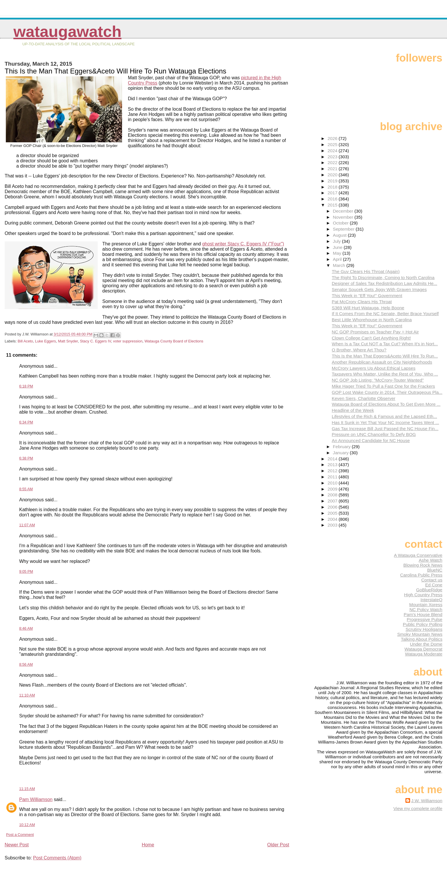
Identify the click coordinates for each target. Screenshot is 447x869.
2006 (333, 506)
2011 (333, 476)
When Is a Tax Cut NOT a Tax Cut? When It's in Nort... (385, 343)
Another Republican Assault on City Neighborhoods (382, 362)
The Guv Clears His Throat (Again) (366, 271)
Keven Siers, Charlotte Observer (364, 398)
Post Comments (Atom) (57, 857)
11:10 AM (27, 695)
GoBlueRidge (429, 589)
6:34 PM (26, 422)
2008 (333, 494)
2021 (333, 168)
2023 (333, 156)
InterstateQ (431, 599)
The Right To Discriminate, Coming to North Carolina (383, 277)
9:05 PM (26, 571)
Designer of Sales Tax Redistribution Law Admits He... (384, 283)
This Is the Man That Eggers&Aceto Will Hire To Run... (385, 355)
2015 (333, 204)
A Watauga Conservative (418, 555)
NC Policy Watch (426, 609)
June (338, 247)
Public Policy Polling (422, 624)
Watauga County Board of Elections (173, 341)
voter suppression (127, 341)
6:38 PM (26, 458)
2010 (333, 482)
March (339, 265)
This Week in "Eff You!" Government (367, 295)
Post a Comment (20, 834)
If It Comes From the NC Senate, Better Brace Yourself (385, 313)
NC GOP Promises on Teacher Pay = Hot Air (375, 331)
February (342, 446)
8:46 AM (26, 628)
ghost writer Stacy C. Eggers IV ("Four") (243, 243)
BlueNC (434, 570)
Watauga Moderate (423, 653)
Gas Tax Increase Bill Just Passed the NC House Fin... (385, 428)
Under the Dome (426, 644)
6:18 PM (26, 386)
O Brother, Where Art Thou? (359, 349)
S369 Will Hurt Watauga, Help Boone (368, 307)
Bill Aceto (25, 341)
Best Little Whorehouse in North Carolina (372, 319)
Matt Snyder (68, 341)
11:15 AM (27, 789)
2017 (333, 192)
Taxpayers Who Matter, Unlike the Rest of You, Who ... (385, 373)
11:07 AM (27, 525)
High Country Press (423, 594)
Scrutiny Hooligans (423, 629)
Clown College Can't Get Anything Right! (371, 337)
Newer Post (17, 844)
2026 (333, 138)
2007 (333, 500)
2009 (333, 488)
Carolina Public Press (421, 574)
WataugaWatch (67, 31)
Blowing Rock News (422, 565)
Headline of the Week (353, 410)
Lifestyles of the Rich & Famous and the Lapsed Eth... (384, 416)
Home (148, 844)
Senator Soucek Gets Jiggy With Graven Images (379, 289)
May (337, 253)
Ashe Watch (430, 560)
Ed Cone (433, 584)
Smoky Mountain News (419, 634)
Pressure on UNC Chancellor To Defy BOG (374, 434)
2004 (333, 519)
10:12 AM (27, 825)
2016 (333, 198)
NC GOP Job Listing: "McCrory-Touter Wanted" (378, 380)
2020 (333, 174)
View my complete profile (417, 808)
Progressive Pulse (424, 619)
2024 (333, 150)
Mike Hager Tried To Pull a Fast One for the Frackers (383, 386)
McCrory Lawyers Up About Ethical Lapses (374, 368)
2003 (333, 525)
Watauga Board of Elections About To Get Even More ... (386, 404)
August (340, 235)
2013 (333, 464)
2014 (333, 458)
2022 (333, 162)
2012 (333, 470)
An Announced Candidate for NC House (371, 440)
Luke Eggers (45, 341)
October (341, 222)
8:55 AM (26, 489)
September (344, 229)
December (343, 211)
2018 (333, 186)
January (341, 452)
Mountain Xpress (425, 604)
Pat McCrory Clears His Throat (362, 301)
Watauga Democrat (423, 649)
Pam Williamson (36, 799)
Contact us (431, 579)
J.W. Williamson (426, 800)
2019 (333, 180)
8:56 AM (26, 664)
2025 (333, 144)
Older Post (278, 844)
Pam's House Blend (423, 614)
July (337, 241)
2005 (333, 513)
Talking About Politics (421, 639)
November (343, 217)
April (338, 259)
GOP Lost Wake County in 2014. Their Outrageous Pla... (387, 392)
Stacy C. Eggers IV (95, 341)
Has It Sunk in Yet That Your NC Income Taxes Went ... (385, 422)
